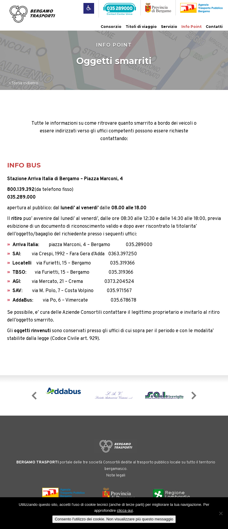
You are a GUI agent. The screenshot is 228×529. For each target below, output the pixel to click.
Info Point (191, 26)
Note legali (115, 475)
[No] (221, 513)
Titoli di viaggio (141, 26)
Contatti (214, 26)
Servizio (169, 26)
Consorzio (111, 26)
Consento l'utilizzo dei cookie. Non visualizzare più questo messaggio (114, 519)
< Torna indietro (23, 82)
